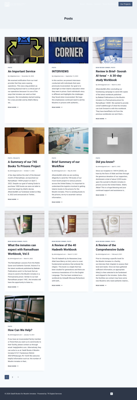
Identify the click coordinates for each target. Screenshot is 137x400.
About (82, 4)
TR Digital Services (54, 394)
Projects (16, 158)
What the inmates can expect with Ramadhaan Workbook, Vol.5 (23, 250)
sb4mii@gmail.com (104, 84)
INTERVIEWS (60, 71)
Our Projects (125, 4)
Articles (90, 4)
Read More (13, 107)
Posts (10, 67)
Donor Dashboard (109, 4)
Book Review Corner (103, 67)
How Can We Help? (20, 330)
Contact (98, 4)
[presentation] (24, 50)
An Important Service (21, 71)
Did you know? (105, 162)
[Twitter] (111, 394)
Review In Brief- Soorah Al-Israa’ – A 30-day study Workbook (111, 76)
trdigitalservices (15, 76)
